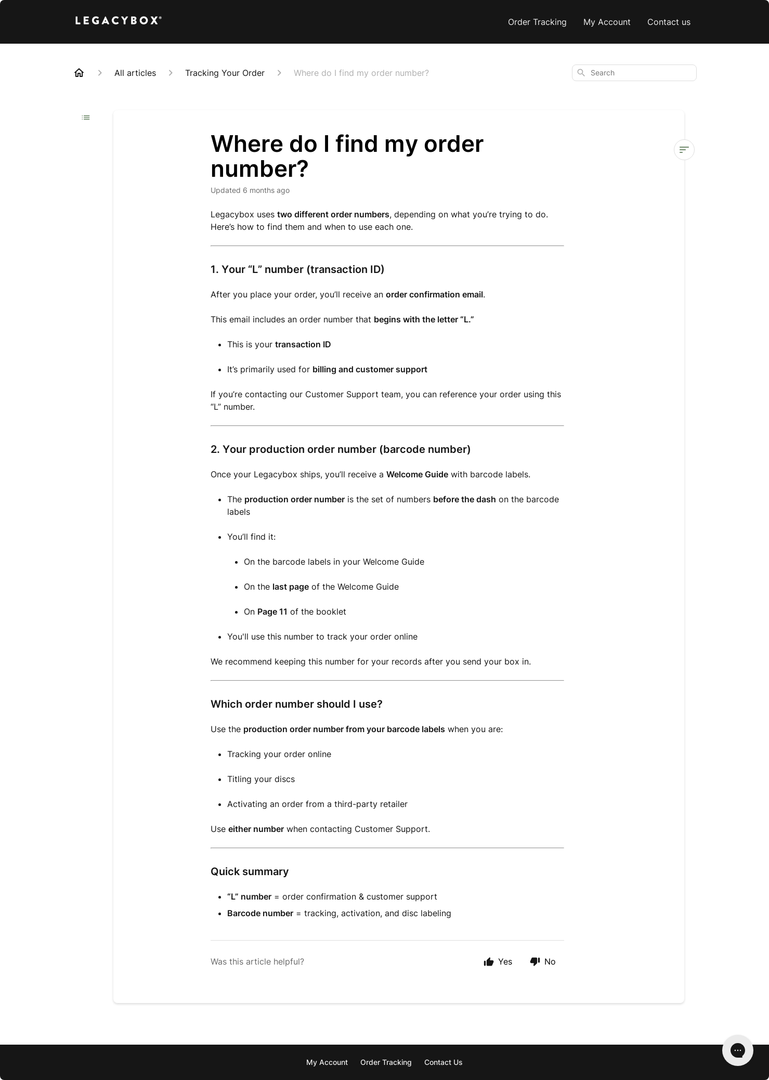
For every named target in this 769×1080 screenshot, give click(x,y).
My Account (607, 22)
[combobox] (634, 72)
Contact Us (443, 1062)
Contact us (668, 22)
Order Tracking (537, 22)
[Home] (79, 73)
